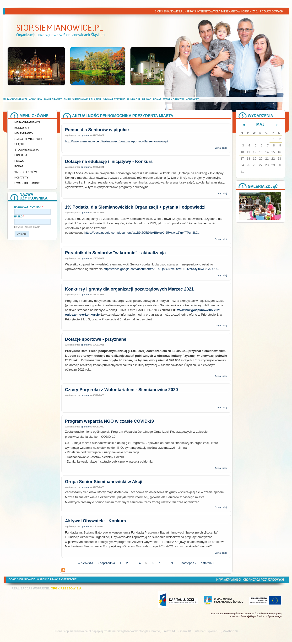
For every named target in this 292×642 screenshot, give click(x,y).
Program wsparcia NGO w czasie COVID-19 (109, 421)
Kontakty (192, 99)
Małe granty (53, 99)
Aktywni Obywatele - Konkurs (95, 520)
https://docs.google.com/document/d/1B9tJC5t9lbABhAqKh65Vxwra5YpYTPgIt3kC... (142, 232)
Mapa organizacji (15, 99)
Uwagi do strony (27, 183)
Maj (260, 124)
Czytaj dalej (221, 147)
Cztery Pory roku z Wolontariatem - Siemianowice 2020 (121, 389)
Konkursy (35, 99)
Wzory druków (173, 99)
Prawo (146, 99)
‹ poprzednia (106, 563)
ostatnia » (207, 563)
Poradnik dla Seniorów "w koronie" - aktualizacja (115, 252)
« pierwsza (85, 563)
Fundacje (133, 99)
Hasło (19, 216)
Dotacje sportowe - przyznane (95, 339)
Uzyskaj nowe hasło (27, 227)
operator (85, 135)
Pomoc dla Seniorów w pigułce (97, 129)
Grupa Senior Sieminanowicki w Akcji (103, 481)
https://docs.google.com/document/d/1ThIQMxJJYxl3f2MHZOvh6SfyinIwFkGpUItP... (161, 269)
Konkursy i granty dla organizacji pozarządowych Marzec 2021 (129, 289)
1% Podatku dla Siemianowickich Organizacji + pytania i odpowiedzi (135, 207)
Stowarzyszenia (114, 99)
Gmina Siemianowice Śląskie (82, 99)
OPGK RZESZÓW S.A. (66, 588)
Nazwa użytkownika (28, 206)
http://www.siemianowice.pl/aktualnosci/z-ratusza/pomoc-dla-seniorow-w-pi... (117, 141)
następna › (188, 563)
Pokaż (157, 99)
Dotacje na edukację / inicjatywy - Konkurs (109, 161)
